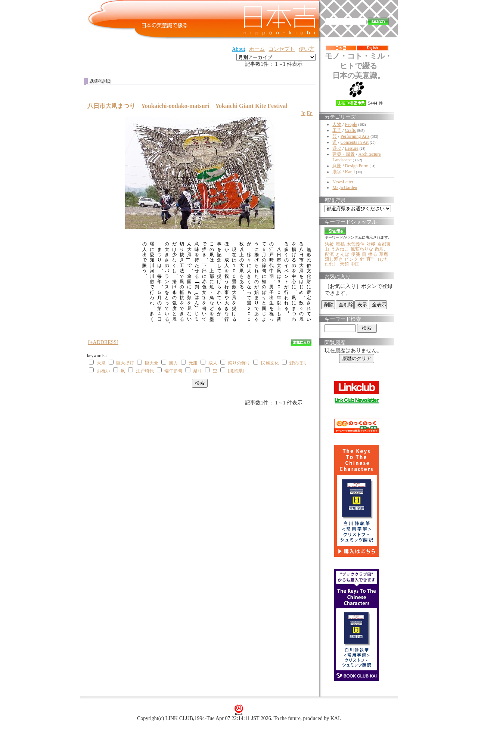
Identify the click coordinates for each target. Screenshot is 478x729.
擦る (372, 254)
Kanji (350, 171)
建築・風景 (343, 154)
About (238, 49)
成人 (212, 363)
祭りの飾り (239, 363)
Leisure (351, 148)
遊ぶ (336, 148)
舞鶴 (340, 244)
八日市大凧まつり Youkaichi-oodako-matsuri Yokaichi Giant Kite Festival (187, 106)
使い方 (306, 49)
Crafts (350, 130)
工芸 (336, 130)
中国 (355, 264)
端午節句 (173, 370)
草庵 (383, 254)
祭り (197, 370)
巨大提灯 (125, 363)
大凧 (101, 363)
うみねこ (340, 249)
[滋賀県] (236, 370)
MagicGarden (344, 187)
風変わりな (362, 249)
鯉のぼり (298, 363)
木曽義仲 (355, 244)
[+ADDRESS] (103, 342)
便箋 (355, 254)
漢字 (336, 171)
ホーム (257, 49)
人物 (336, 124)
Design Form (357, 165)
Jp (303, 113)
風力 (173, 363)
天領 (344, 264)
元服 (193, 363)
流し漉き (334, 259)
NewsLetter (342, 181)
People (351, 124)
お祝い (103, 370)
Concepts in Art (355, 142)
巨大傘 (151, 363)
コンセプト (282, 49)
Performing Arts (355, 136)
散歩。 (381, 249)
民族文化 (270, 363)
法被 (329, 244)
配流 (329, 254)
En (310, 113)
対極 (370, 244)
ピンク (351, 259)
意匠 (336, 165)
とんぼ (342, 254)
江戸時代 (145, 370)
